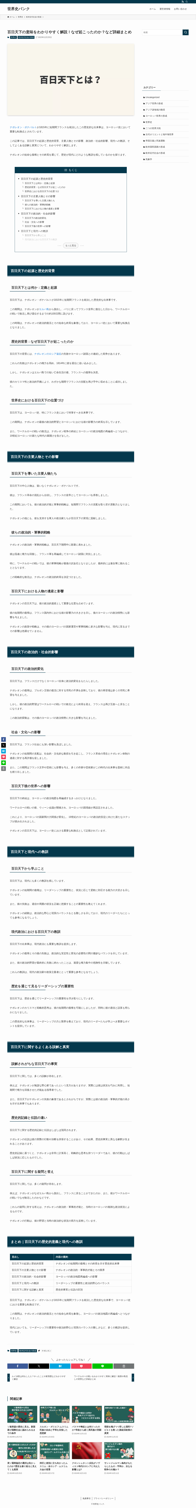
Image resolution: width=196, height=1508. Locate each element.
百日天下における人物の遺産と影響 (42, 208)
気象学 (149, 161)
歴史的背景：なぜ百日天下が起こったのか (45, 187)
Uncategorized (153, 97)
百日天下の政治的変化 (35, 218)
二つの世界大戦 (153, 129)
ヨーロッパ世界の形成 (156, 116)
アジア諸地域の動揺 (155, 110)
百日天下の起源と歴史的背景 (37, 178)
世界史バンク (18, 9)
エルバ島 (44, 309)
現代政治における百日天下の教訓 (41, 239)
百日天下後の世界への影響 (38, 226)
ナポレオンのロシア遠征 (47, 354)
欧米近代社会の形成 (26, 37)
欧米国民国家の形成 (155, 148)
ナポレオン (46, 1351)
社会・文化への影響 (34, 222)
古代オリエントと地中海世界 (160, 135)
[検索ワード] (165, 32)
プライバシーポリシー (103, 1498)
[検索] (187, 1)
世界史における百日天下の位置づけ (42, 191)
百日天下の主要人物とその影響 (38, 196)
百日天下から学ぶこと (35, 235)
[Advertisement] (165, 60)
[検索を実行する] (186, 32)
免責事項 (86, 1498)
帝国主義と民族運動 (155, 142)
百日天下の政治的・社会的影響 (38, 213)
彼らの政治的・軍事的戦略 (38, 204)
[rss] (183, 1)
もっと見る (70, 245)
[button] (17, 1366)
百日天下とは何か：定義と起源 (40, 183)
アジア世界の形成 (154, 103)
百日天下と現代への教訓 (34, 231)
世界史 (13, 37)
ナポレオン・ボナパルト (23, 127)
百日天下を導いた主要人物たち (40, 200)
